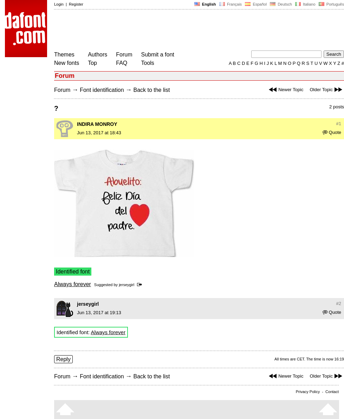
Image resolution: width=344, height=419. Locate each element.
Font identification (102, 90)
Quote (332, 132)
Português (331, 4)
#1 (338, 123)
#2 (338, 303)
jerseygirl (126, 285)
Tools (147, 63)
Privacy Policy (308, 392)
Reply (63, 359)
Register (76, 4)
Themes (64, 55)
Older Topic (327, 89)
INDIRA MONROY (97, 124)
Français (230, 4)
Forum (124, 55)
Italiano (305, 4)
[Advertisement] (182, 31)
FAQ (121, 63)
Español (256, 4)
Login (59, 4)
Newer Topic (285, 89)
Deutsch (281, 4)
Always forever (72, 284)
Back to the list (151, 90)
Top (92, 63)
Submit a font (157, 55)
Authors (97, 55)
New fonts (66, 63)
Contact (332, 392)
